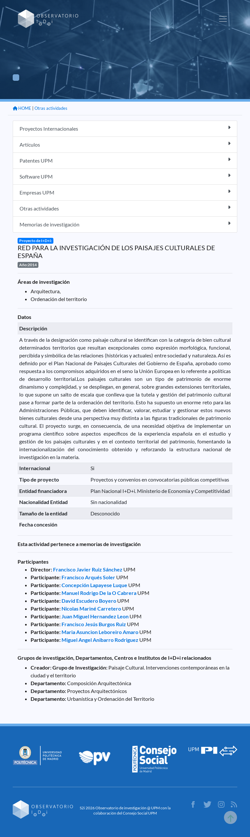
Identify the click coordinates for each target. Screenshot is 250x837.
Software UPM (125, 176)
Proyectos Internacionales (125, 128)
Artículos (125, 144)
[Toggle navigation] (223, 18)
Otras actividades (51, 108)
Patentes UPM (125, 160)
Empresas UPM (125, 192)
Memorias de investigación (125, 224)
